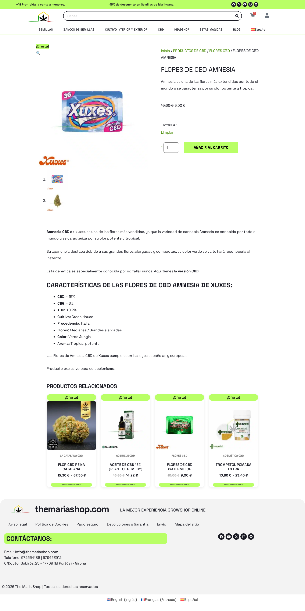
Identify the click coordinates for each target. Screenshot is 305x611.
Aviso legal (17, 524)
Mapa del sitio (187, 524)
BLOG (236, 29)
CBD (161, 29)
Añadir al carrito (210, 147)
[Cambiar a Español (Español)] (189, 600)
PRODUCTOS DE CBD (189, 50)
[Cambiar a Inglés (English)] (122, 600)
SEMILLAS (46, 29)
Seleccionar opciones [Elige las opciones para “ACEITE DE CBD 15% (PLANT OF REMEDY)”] (125, 485)
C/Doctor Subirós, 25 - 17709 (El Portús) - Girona (45, 563)
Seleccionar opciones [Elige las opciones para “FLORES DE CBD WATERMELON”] (179, 485)
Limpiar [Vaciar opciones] (167, 132)
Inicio (165, 50)
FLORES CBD (219, 50)
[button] (38, 53)
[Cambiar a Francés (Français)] (158, 600)
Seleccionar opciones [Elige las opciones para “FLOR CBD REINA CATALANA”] (71, 485)
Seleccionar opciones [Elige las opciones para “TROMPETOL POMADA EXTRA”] (233, 485)
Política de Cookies (51, 524)
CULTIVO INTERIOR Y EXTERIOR (126, 29)
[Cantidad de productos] (171, 147)
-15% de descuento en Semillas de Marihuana (140, 4)
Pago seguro (87, 524)
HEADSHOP (181, 29)
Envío (161, 524)
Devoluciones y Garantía (127, 524)
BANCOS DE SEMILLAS (79, 29)
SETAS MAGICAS (211, 29)
